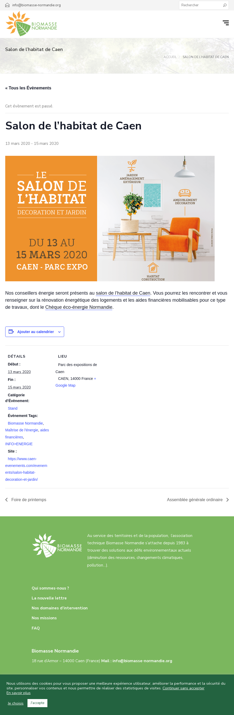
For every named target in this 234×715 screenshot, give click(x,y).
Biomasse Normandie (25, 423)
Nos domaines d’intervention (60, 608)
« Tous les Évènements (28, 88)
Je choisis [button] (16, 703)
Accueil (170, 57)
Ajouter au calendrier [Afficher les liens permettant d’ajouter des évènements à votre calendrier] (35, 332)
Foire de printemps (28, 499)
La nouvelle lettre (49, 598)
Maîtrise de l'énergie (21, 430)
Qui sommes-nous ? (50, 588)
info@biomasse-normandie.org (142, 660)
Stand (13, 408)
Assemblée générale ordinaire (195, 499)
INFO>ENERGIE (19, 444)
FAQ (36, 628)
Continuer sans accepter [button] (183, 688)
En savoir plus (19, 692)
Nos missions (44, 618)
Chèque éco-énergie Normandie (78, 307)
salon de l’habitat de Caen (123, 293)
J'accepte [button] (37, 703)
